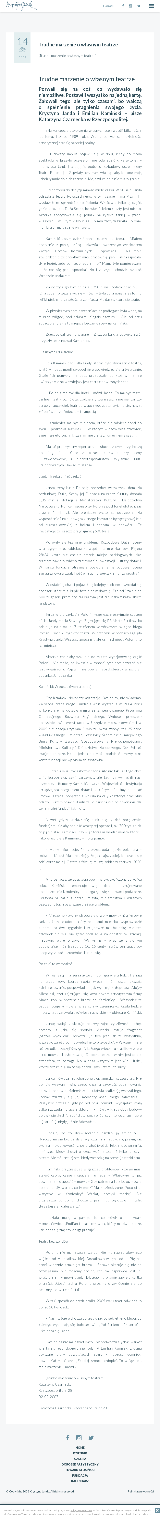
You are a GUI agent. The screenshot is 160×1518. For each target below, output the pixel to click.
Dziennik (80, 1453)
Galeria (80, 1458)
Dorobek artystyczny (80, 1464)
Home (80, 1447)
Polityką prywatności (81, 1510)
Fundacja (80, 1475)
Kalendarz (80, 1481)
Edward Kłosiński (80, 1470)
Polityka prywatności (141, 1491)
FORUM (108, 5)
